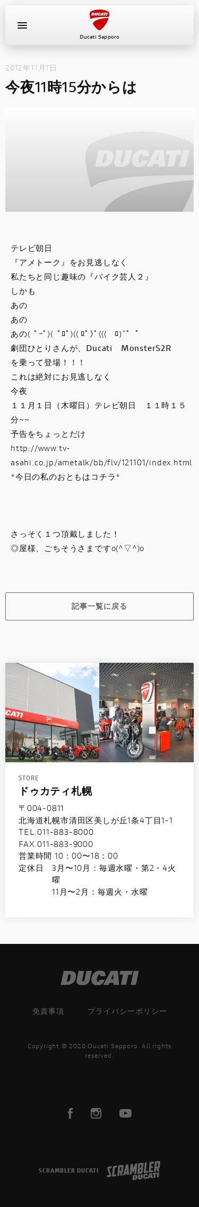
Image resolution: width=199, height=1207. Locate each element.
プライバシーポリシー (127, 1011)
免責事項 (48, 1011)
